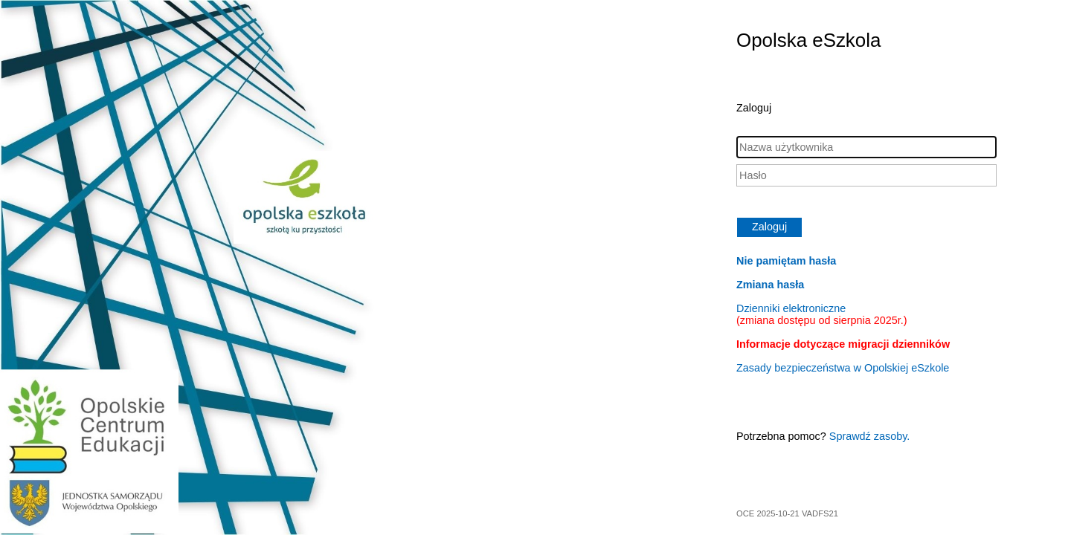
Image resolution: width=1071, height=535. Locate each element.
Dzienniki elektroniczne (821, 314)
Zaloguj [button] (769, 227)
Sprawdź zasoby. (869, 436)
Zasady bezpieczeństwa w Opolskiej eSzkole (842, 368)
